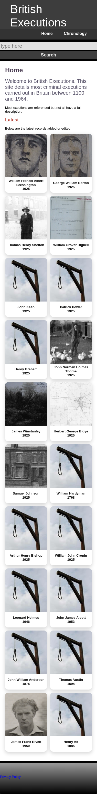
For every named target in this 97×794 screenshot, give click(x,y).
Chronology (75, 33)
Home (46, 33)
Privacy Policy (10, 777)
